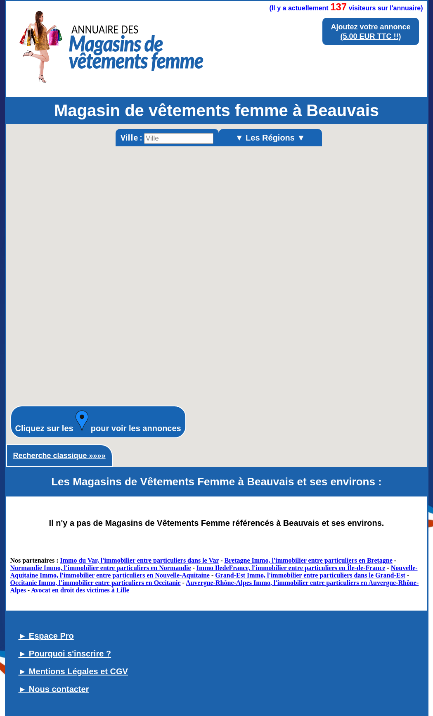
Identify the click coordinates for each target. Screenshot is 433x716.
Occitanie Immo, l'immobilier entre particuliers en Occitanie (95, 582)
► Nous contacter (54, 689)
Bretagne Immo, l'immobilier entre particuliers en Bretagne (309, 560)
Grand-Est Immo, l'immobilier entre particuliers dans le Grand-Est (310, 575)
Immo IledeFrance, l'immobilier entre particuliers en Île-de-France (291, 567)
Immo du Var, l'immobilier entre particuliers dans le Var (139, 560)
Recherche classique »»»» (59, 455)
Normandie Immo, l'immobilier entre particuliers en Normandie (100, 567)
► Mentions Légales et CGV (73, 671)
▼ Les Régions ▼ (270, 137)
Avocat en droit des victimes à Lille (80, 590)
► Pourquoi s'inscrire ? (65, 653)
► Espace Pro (46, 635)
